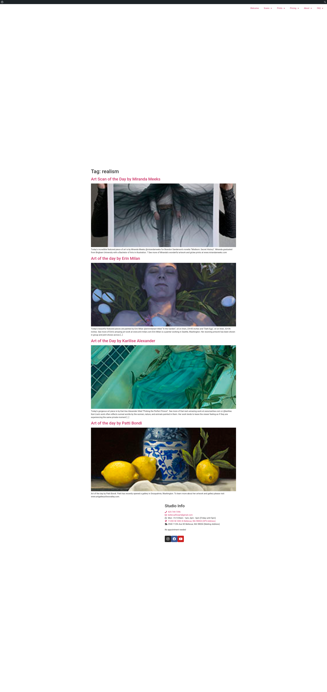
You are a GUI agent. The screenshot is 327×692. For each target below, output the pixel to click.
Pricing (294, 8)
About (308, 8)
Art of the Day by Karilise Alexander (123, 340)
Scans (268, 8)
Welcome (254, 8)
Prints (281, 8)
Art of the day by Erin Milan (115, 258)
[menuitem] (2, 2)
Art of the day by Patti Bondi (116, 423)
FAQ (320, 8)
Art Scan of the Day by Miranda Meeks (125, 179)
